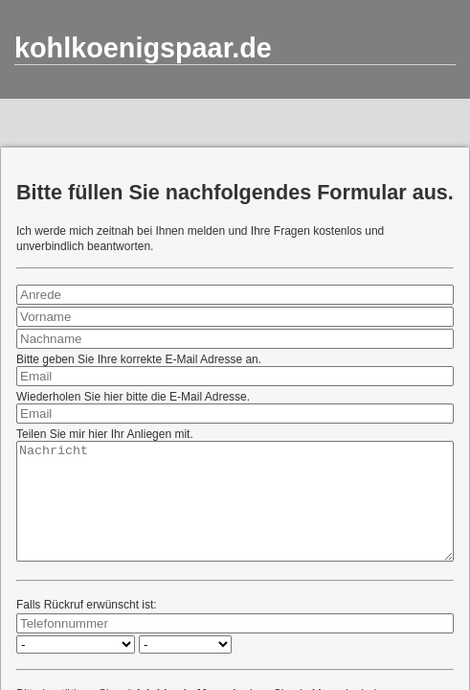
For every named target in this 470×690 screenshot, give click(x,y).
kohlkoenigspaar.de (143, 48)
